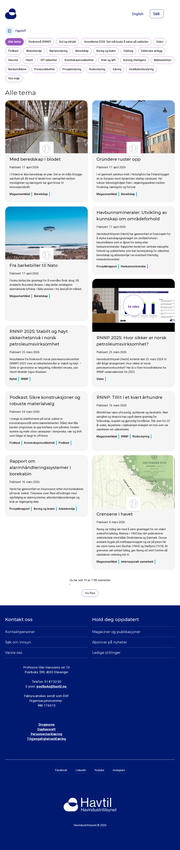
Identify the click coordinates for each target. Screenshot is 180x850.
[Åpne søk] (157, 13)
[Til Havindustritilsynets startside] (10, 13)
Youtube (99, 770)
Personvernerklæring (46, 734)
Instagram (119, 770)
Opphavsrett (46, 729)
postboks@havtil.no (52, 686)
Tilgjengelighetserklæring (46, 739)
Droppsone (46, 724)
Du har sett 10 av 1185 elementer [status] (90, 580)
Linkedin (81, 770)
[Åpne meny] (173, 14)
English (137, 14)
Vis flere (90, 593)
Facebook (61, 770)
